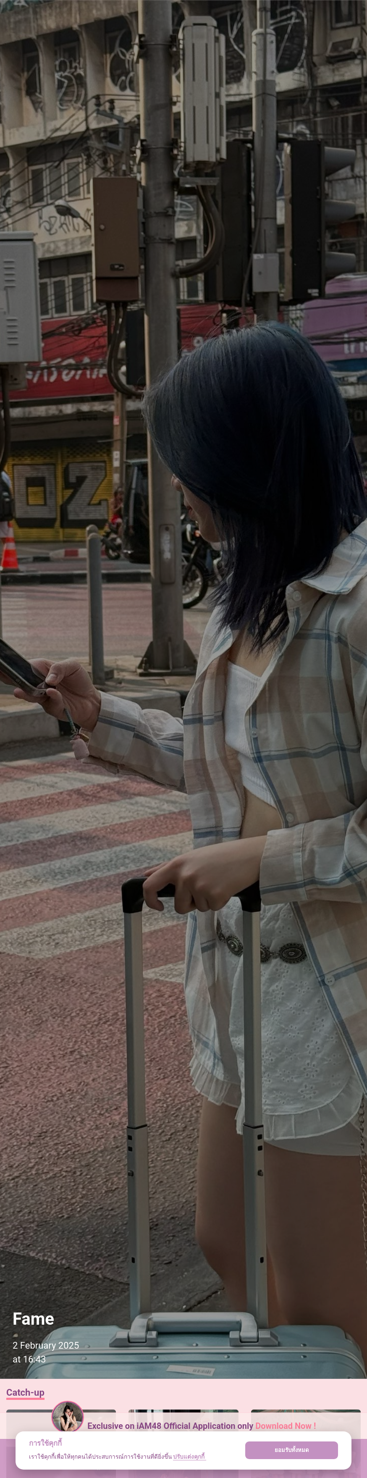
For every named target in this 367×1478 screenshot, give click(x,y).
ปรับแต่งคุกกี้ (189, 1456)
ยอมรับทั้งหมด (292, 1450)
